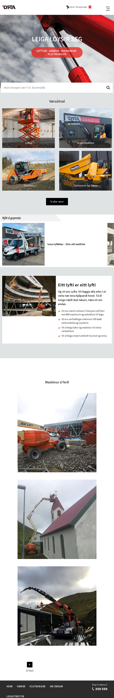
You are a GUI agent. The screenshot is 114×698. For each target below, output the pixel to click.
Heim (10, 686)
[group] (54, 244)
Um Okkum (56, 686)
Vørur (21, 686)
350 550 (99, 689)
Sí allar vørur (57, 201)
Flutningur (37, 686)
